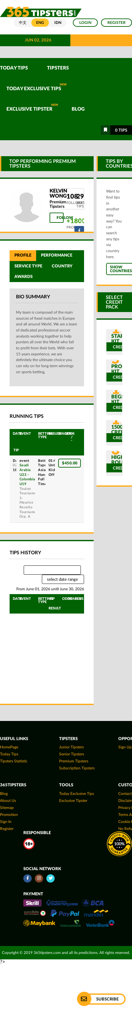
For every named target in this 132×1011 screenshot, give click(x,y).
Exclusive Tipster (32, 108)
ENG (40, 23)
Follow (60, 218)
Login (85, 23)
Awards (23, 276)
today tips (9, 754)
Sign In (6, 822)
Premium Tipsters (73, 761)
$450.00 (70, 463)
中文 (23, 23)
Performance (56, 255)
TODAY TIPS (14, 68)
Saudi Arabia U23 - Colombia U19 (27, 474)
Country (62, 266)
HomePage (9, 747)
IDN (57, 23)
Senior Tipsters (71, 754)
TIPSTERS (58, 68)
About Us (8, 801)
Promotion (9, 815)
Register (116, 23)
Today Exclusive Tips (36, 87)
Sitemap (7, 808)
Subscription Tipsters (77, 768)
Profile (22, 255)
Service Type (28, 266)
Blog (78, 109)
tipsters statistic (13, 761)
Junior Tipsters (71, 747)
